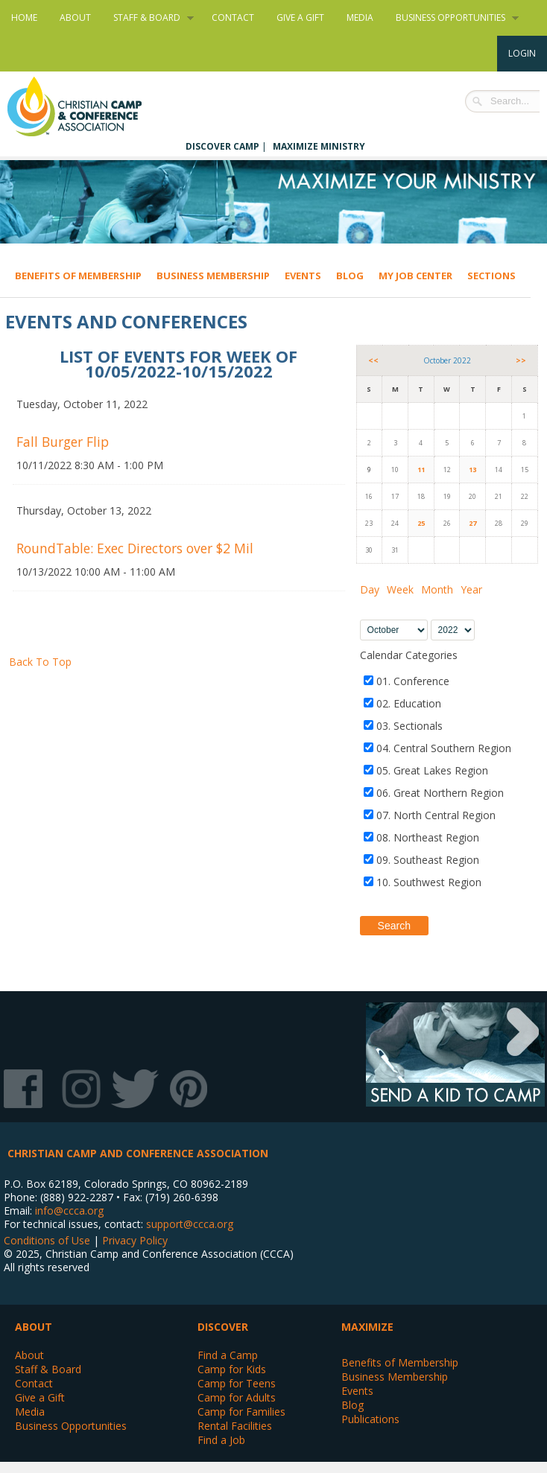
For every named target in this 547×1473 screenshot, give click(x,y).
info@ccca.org (69, 1210)
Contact (233, 17)
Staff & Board (148, 18)
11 (421, 469)
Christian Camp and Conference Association (89, 106)
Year (471, 589)
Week (400, 589)
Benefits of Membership (78, 275)
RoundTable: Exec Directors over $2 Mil (134, 548)
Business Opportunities (452, 18)
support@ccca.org (189, 1224)
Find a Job (221, 1440)
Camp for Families (241, 1411)
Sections (491, 275)
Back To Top (40, 662)
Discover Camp (222, 146)
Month (437, 589)
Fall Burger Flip (62, 442)
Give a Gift (300, 17)
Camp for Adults (236, 1397)
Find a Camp (227, 1355)
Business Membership (213, 275)
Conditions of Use (47, 1240)
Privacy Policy (135, 1240)
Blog (350, 275)
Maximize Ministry (319, 146)
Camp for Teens (236, 1383)
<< (373, 360)
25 (421, 523)
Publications (370, 1419)
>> (521, 360)
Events (303, 275)
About (75, 17)
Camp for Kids (231, 1369)
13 (472, 469)
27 (472, 523)
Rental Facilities (234, 1426)
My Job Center (415, 275)
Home (24, 17)
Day (369, 589)
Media (360, 17)
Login (522, 53)
